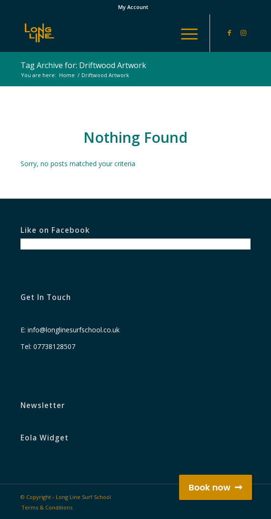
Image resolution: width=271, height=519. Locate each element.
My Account (133, 6)
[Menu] (184, 33)
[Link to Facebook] (229, 33)
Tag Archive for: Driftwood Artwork (83, 65)
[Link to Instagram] (243, 33)
